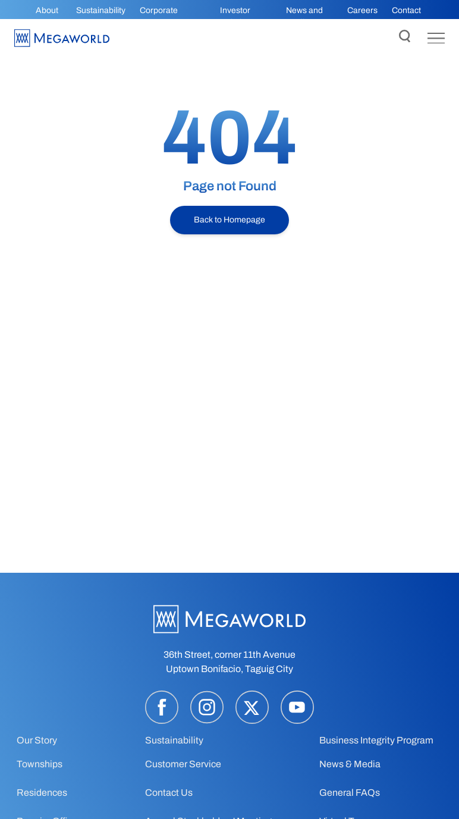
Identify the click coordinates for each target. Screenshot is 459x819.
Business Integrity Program (376, 740)
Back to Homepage (229, 219)
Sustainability (100, 10)
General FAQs (349, 792)
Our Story (37, 740)
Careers (362, 10)
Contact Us (169, 792)
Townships (39, 764)
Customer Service (183, 764)
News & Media (350, 764)
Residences (42, 792)
